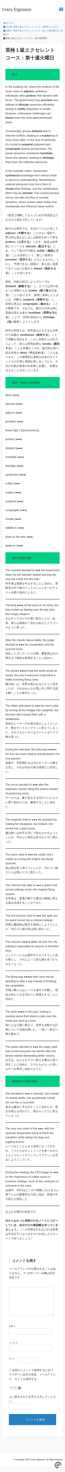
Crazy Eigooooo (16, 9)
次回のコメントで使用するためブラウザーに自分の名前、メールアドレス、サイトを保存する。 (32, 1380)
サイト (12, 1364)
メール (13, 1348)
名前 (12, 1331)
